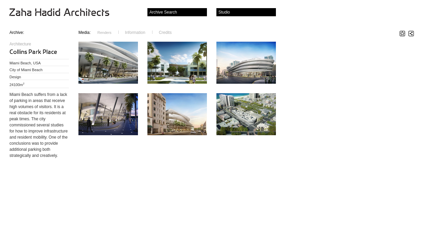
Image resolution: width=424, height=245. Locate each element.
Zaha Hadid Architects (64, 13)
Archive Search (163, 12)
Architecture (20, 44)
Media (84, 32)
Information (135, 32)
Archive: (16, 32)
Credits (165, 32)
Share (411, 33)
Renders (104, 32)
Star (402, 33)
